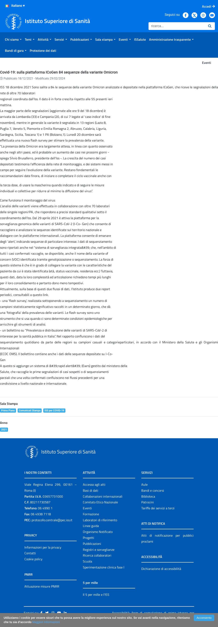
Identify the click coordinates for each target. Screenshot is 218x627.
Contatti (30, 553)
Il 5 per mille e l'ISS (96, 594)
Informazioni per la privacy (42, 547)
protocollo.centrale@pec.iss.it (52, 520)
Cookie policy (33, 559)
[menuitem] (13, 39)
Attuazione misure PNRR (41, 586)
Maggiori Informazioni (46, 622)
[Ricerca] (176, 26)
